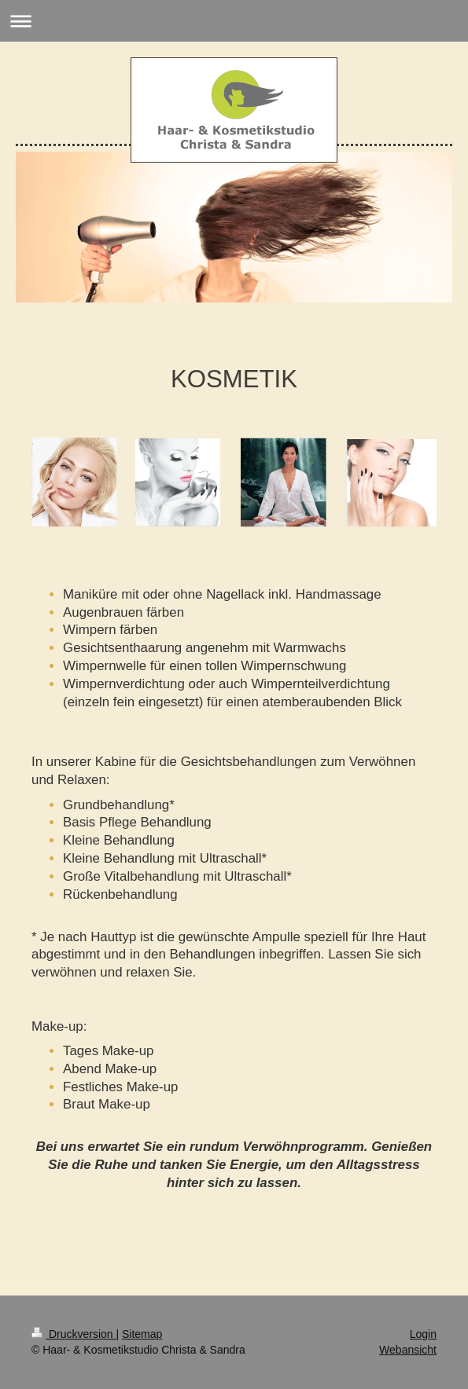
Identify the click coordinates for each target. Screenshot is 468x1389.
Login (423, 1334)
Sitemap (142, 1334)
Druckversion (73, 1334)
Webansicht (408, 1349)
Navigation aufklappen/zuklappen (234, 21)
